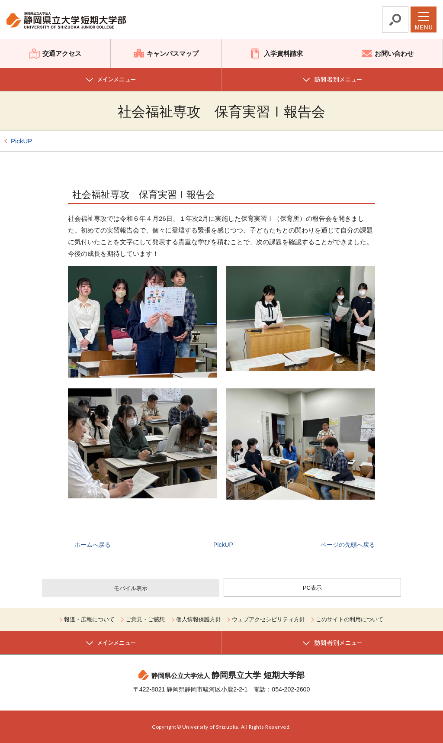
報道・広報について (89, 619)
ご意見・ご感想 (145, 619)
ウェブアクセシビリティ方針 (268, 619)
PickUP (21, 141)
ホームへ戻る (92, 544)
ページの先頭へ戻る (348, 544)
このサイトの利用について (349, 619)
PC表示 (312, 588)
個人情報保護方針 (198, 619)
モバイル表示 (131, 588)
